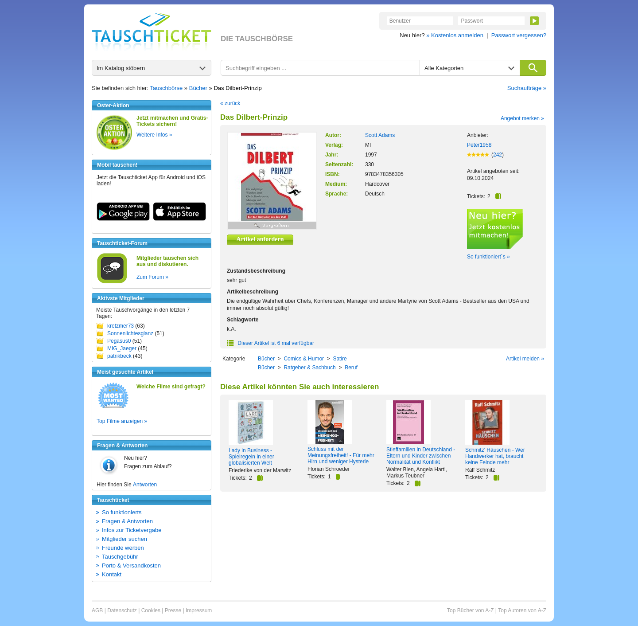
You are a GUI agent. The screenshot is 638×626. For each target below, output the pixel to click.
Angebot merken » (522, 118)
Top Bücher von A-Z (470, 610)
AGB (97, 610)
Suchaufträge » (526, 88)
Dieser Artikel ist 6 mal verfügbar (270, 343)
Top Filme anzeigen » (122, 421)
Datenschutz (122, 610)
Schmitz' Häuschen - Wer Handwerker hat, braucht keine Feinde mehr (495, 456)
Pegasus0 (119, 341)
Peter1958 (479, 145)
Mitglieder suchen (124, 539)
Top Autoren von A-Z (522, 610)
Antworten (145, 484)
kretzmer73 (120, 326)
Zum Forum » (152, 277)
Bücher (198, 88)
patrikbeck (119, 356)
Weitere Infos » (154, 135)
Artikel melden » (525, 359)
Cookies (150, 610)
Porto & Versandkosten (131, 565)
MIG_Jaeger (121, 348)
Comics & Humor (304, 359)
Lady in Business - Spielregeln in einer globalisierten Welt (251, 456)
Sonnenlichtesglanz (130, 333)
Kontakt (111, 574)
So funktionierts (122, 512)
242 (497, 155)
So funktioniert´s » (488, 257)
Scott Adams (380, 135)
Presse (173, 610)
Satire (339, 359)
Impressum (199, 610)
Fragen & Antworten (127, 521)
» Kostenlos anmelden (454, 35)
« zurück (230, 103)
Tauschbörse (166, 88)
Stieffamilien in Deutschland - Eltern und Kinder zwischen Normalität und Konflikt (420, 455)
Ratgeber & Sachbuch (309, 367)
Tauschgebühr (120, 556)
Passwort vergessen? (518, 35)
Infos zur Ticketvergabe (131, 530)
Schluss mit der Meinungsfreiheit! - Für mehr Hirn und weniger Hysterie (340, 455)
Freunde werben (123, 547)
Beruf (351, 367)
